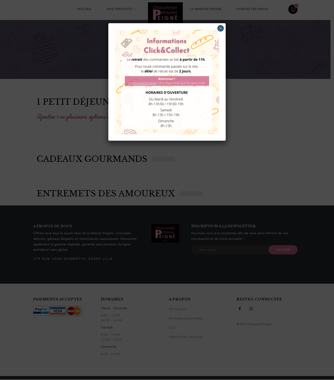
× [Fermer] (220, 28)
